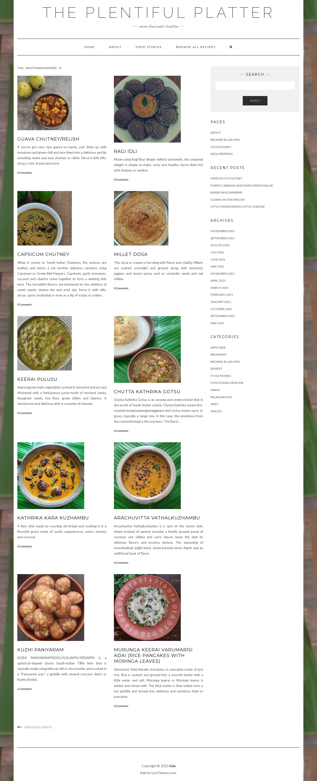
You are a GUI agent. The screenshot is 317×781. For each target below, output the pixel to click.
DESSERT (216, 368)
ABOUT (115, 47)
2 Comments (24, 688)
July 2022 (217, 252)
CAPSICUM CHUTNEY (43, 254)
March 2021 (220, 288)
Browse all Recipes (195, 47)
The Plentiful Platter (158, 12)
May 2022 (217, 266)
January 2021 (221, 302)
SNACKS (216, 411)
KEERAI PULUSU (37, 379)
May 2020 (217, 323)
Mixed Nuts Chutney (226, 178)
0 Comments (24, 172)
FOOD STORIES (149, 47)
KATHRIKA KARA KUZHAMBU (53, 518)
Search (255, 100)
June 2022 (218, 259)
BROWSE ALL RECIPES (225, 362)
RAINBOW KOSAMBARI (226, 192)
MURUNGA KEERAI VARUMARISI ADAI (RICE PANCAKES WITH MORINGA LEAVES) (153, 655)
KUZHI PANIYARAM (40, 650)
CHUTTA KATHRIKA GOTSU (147, 391)
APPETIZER (218, 347)
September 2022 (223, 238)
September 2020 (223, 316)
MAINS (215, 390)
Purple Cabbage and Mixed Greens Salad (242, 185)
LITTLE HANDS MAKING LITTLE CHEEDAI (237, 206)
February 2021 (222, 294)
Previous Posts (38, 727)
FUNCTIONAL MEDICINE (227, 383)
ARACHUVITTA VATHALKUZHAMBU (157, 518)
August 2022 (220, 245)
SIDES (214, 404)
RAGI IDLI (125, 151)
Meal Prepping (222, 154)
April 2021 (218, 280)
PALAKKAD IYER (221, 397)
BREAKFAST (219, 354)
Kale (172, 766)
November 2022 (223, 231)
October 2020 (221, 309)
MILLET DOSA (131, 254)
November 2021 (223, 273)
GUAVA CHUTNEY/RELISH (48, 139)
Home (89, 47)
